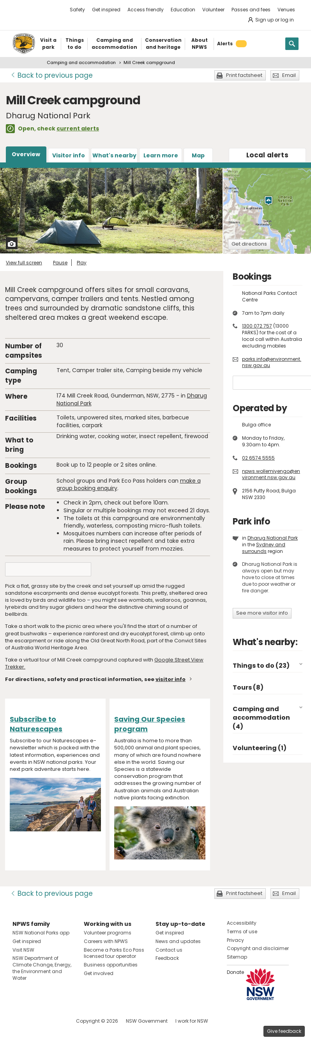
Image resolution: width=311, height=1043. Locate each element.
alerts (267, 155)
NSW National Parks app (40, 932)
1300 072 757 (257, 326)
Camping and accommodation (81, 62)
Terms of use (242, 931)
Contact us (169, 950)
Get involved (98, 973)
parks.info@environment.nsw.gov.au (271, 362)
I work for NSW (191, 1021)
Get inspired (106, 9)
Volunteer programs (107, 932)
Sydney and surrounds (263, 547)
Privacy (235, 940)
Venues (286, 9)
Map (198, 155)
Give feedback (284, 1031)
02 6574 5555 (258, 458)
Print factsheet (244, 75)
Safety (77, 9)
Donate (235, 972)
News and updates (178, 941)
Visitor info (68, 155)
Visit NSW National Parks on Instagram (36, 1021)
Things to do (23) (261, 665)
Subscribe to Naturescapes (36, 724)
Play (82, 262)
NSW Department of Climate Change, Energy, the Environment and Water (41, 968)
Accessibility (241, 923)
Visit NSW (23, 950)
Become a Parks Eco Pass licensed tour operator (114, 953)
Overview (26, 154)
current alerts (78, 128)
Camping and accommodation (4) (261, 717)
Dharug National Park (272, 538)
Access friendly (145, 9)
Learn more (160, 155)
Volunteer (213, 9)
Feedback (167, 958)
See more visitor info (262, 613)
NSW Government (147, 1021)
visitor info (171, 679)
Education (183, 9)
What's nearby (114, 155)
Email (289, 75)
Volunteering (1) (259, 747)
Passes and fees (250, 9)
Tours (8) (248, 687)
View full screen (24, 262)
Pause (60, 262)
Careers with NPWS (106, 941)
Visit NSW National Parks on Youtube (53, 1021)
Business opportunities (111, 964)
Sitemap (237, 957)
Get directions (249, 244)
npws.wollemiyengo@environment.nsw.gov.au (271, 474)
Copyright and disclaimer (258, 948)
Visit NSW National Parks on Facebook (19, 1021)
